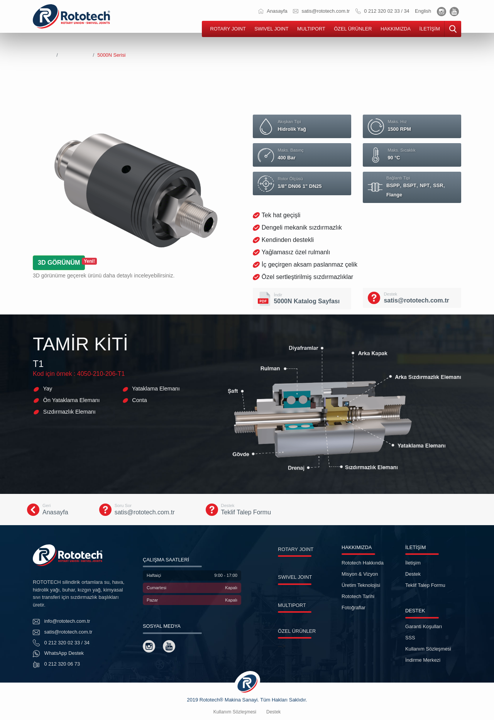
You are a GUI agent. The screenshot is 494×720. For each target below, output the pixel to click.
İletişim (413, 563)
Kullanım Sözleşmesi (428, 649)
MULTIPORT (311, 29)
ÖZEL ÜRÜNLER (353, 29)
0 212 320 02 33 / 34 (382, 11)
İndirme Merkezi (422, 660)
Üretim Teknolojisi (361, 585)
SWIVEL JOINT (271, 29)
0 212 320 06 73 (56, 664)
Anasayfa (272, 11)
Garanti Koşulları (423, 626)
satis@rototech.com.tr (321, 11)
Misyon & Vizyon (360, 574)
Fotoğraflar (353, 607)
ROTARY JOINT (227, 29)
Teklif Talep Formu (425, 585)
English (423, 11)
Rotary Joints (75, 55)
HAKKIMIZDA (396, 29)
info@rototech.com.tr (61, 621)
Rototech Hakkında (363, 563)
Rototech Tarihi (358, 596)
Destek (413, 574)
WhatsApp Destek (58, 653)
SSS (410, 638)
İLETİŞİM (429, 29)
